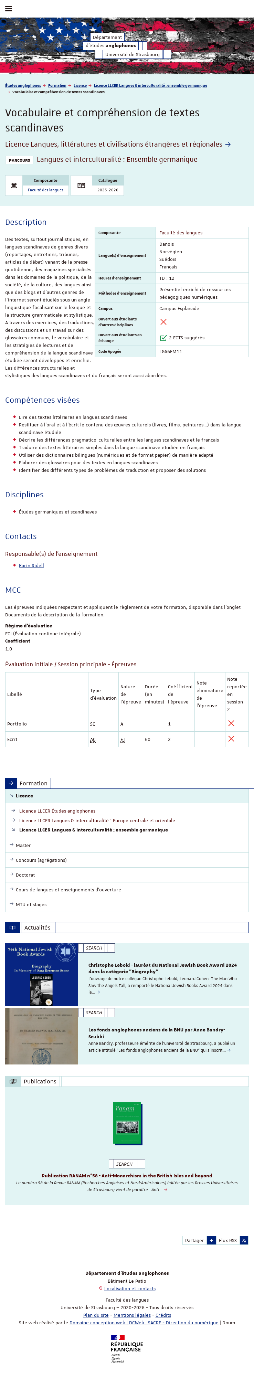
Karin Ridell (31, 565)
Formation (57, 85)
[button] (211, 1240)
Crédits (163, 1315)
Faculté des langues (45, 190)
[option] (127, 974)
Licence (80, 85)
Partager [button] (194, 1240)
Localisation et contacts (130, 1288)
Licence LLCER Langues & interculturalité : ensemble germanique (150, 85)
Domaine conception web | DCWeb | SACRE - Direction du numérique (144, 1322)
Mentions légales (132, 1315)
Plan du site (96, 1315)
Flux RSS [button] (228, 1240)
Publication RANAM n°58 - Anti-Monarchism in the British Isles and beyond (127, 1176)
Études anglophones (23, 85)
